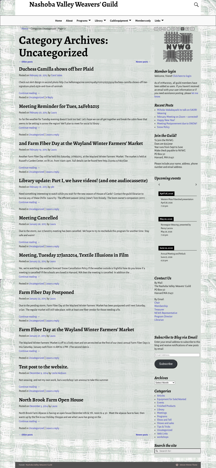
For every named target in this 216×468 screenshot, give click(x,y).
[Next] (196, 184)
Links (157, 20)
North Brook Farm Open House (51, 399)
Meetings (162, 413)
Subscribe (166, 364)
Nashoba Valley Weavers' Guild (39, 465)
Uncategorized (36, 97)
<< (156, 29)
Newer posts (143, 62)
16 (178, 29)
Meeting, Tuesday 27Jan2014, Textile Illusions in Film (74, 255)
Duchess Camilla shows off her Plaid (56, 69)
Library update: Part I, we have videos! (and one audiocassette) (83, 180)
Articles (161, 395)
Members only (143, 20)
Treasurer (159, 309)
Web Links (162, 433)
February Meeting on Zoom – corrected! (177, 116)
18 (187, 29)
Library (99, 20)
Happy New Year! (166, 120)
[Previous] (159, 184)
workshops (162, 437)
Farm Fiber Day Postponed (46, 292)
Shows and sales (165, 423)
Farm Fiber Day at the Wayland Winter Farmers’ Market (76, 329)
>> (192, 29)
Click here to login (182, 76)
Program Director (163, 316)
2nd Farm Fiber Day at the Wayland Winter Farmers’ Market (81, 143)
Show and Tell (164, 419)
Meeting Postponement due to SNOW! (177, 123)
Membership (161, 306)
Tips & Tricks (163, 426)
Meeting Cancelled (38, 217)
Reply (49, 97)
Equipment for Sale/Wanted (171, 399)
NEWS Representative (165, 313)
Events (160, 402)
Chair (157, 302)
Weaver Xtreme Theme (188, 465)
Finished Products (166, 406)
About (69, 20)
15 (173, 29)
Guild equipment (119, 20)
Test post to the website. (43, 366)
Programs (82, 20)
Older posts (26, 62)
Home (58, 20)
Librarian (159, 320)
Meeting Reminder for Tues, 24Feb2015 (59, 106)
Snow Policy (163, 127)
